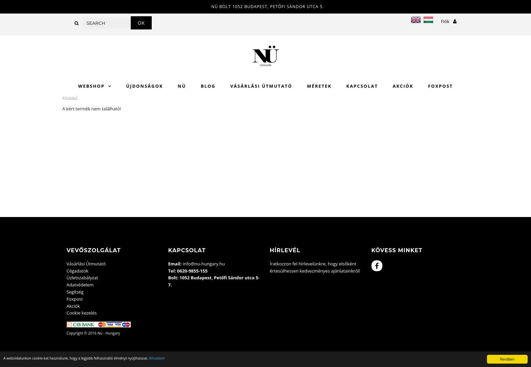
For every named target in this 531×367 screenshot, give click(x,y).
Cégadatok (77, 271)
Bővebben (157, 358)
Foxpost (440, 86)
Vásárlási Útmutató (261, 86)
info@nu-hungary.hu (204, 264)
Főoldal (69, 98)
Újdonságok (144, 86)
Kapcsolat (362, 86)
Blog (208, 86)
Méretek (319, 86)
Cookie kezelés (82, 313)
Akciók (402, 86)
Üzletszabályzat (82, 278)
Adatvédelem (80, 285)
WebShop (91, 86)
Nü (182, 86)
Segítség (75, 292)
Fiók (448, 21)
